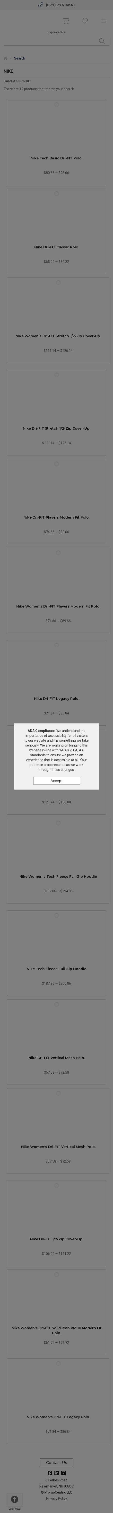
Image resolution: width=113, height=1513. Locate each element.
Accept (57, 781)
